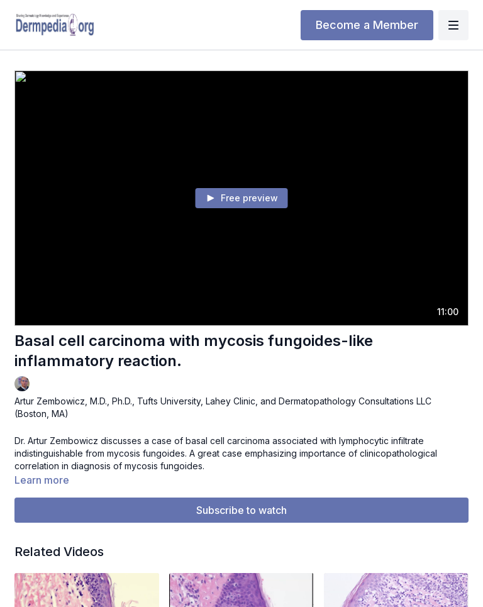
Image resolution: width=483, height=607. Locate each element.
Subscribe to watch (241, 510)
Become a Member (367, 24)
